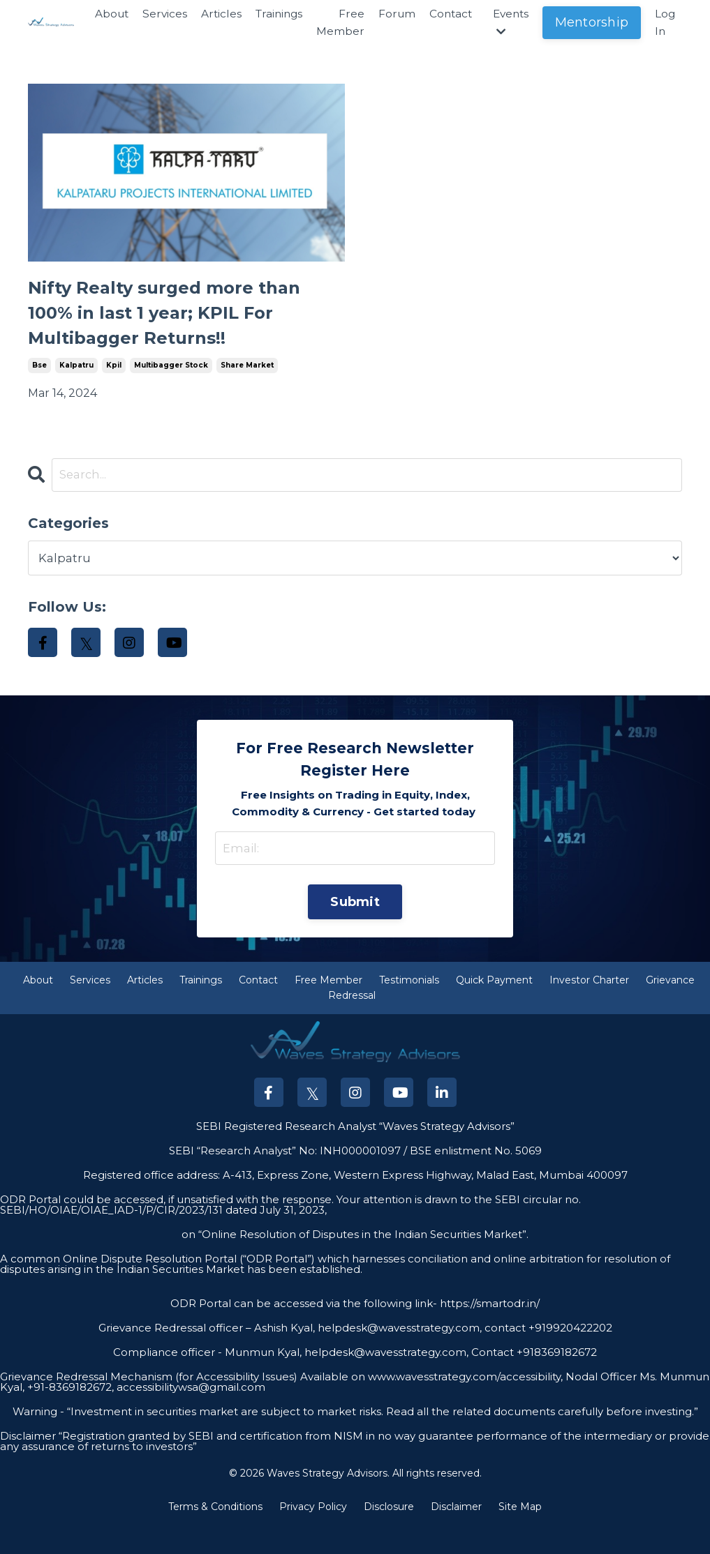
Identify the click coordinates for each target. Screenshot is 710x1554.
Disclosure (389, 1536)
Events (508, 23)
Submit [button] (355, 927)
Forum (390, 14)
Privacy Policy (313, 1536)
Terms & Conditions (215, 1536)
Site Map (520, 1536)
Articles (210, 14)
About (99, 14)
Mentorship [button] (591, 23)
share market (247, 385)
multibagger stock (171, 385)
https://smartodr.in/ (488, 1332)
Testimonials (409, 1009)
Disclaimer (456, 1536)
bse (39, 385)
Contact (446, 14)
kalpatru (76, 385)
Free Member (333, 23)
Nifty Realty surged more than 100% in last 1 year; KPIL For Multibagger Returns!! (183, 324)
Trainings (270, 14)
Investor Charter (589, 1009)
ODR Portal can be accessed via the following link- (303, 1332)
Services (153, 14)
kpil (113, 385)
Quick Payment (494, 1009)
